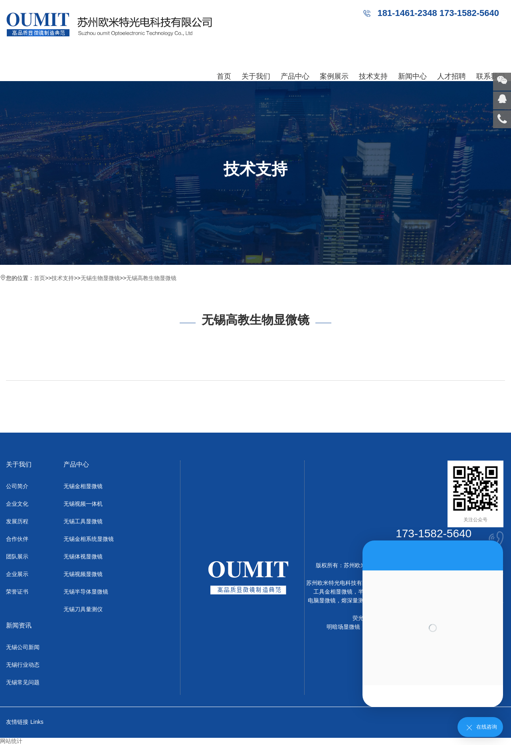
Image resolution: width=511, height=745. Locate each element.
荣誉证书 (17, 591)
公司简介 (17, 486)
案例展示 (334, 76)
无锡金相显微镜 (83, 486)
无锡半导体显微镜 (85, 591)
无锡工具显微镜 (83, 521)
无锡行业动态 (23, 665)
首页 (224, 76)
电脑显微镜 (322, 600)
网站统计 (11, 741)
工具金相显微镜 (333, 591)
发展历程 (17, 521)
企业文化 (17, 504)
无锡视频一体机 (83, 504)
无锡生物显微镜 (100, 278)
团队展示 (17, 556)
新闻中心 (412, 76)
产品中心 (295, 76)
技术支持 (373, 76)
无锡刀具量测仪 (83, 609)
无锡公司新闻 (23, 647)
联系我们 (490, 76)
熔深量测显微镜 (360, 600)
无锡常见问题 (23, 682)
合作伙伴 (17, 539)
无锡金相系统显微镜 (88, 539)
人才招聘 (451, 76)
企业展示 (17, 574)
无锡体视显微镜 (83, 556)
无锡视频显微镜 (83, 574)
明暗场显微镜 (343, 627)
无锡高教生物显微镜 (151, 278)
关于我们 (256, 76)
